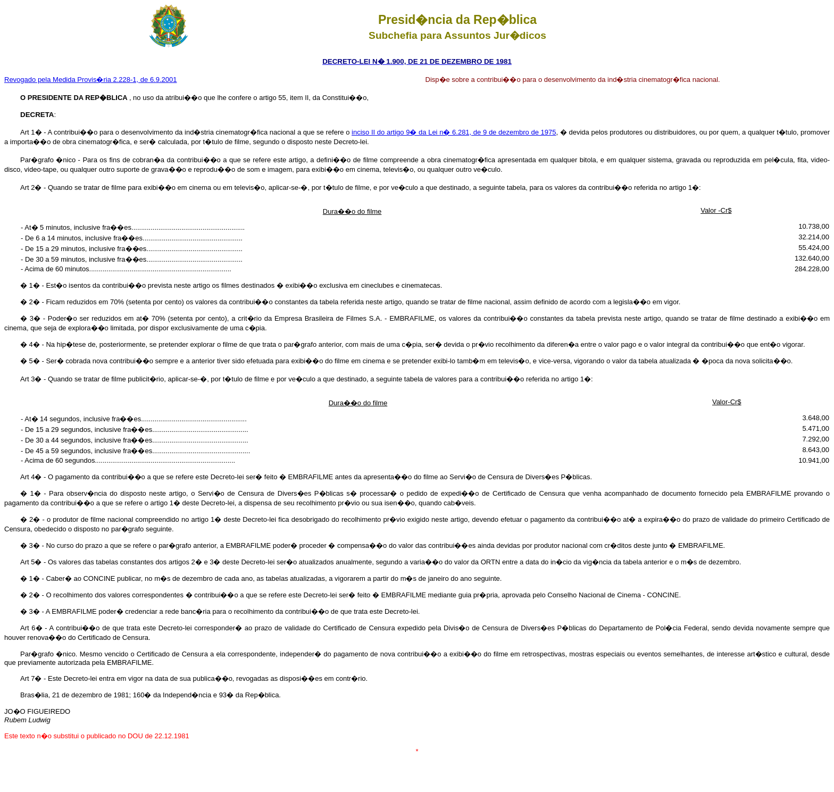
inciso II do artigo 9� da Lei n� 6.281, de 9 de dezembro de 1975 (454, 132)
